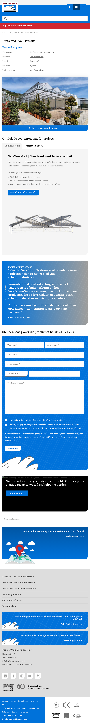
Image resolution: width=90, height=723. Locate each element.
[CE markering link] (66, 705)
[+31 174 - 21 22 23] (70, 7)
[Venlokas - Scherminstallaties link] (45, 583)
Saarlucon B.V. (37, 70)
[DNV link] (56, 705)
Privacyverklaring (20, 712)
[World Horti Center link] (77, 715)
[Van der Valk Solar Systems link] (56, 715)
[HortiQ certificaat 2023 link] (66, 715)
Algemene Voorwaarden (13, 715)
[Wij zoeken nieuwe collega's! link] (45, 26)
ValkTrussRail (36, 57)
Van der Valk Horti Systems (10, 7)
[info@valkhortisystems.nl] (76, 7)
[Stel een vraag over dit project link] (45, 128)
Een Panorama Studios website (15, 719)
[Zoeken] (5, 18)
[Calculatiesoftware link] (45, 601)
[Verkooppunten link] (45, 595)
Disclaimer (34, 708)
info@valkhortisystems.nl (13, 661)
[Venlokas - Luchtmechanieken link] (45, 589)
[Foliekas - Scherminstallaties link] (45, 577)
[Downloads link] (45, 606)
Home (4, 32)
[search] (45, 18)
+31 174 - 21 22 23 (24, 665)
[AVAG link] (77, 705)
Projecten (13, 32)
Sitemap (6, 712)
